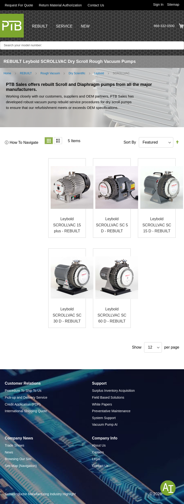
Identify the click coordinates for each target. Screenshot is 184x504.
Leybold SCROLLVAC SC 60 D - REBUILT (111, 315)
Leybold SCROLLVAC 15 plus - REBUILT (67, 225)
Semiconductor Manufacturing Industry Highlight (40, 494)
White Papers (102, 404)
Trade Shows (14, 445)
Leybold (99, 73)
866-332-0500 (164, 26)
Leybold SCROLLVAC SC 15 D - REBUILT (156, 225)
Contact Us (96, 5)
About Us (99, 445)
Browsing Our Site (18, 459)
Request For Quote (19, 5)
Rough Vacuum (50, 73)
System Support (104, 418)
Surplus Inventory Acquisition (113, 390)
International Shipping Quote (26, 411)
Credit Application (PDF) (22, 404)
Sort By (130, 142)
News (9, 452)
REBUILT (40, 26)
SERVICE (64, 26)
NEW (85, 26)
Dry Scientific (77, 73)
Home (7, 73)
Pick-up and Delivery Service (26, 397)
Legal (96, 459)
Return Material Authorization (60, 5)
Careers (98, 452)
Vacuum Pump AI (104, 424)
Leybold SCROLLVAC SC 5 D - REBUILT (112, 225)
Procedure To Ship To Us (23, 390)
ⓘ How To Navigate (21, 142)
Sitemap (173, 4)
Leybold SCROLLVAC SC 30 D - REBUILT (67, 315)
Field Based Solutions (108, 397)
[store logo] (12, 25)
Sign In (158, 4)
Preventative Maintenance (111, 411)
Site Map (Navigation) (21, 466)
